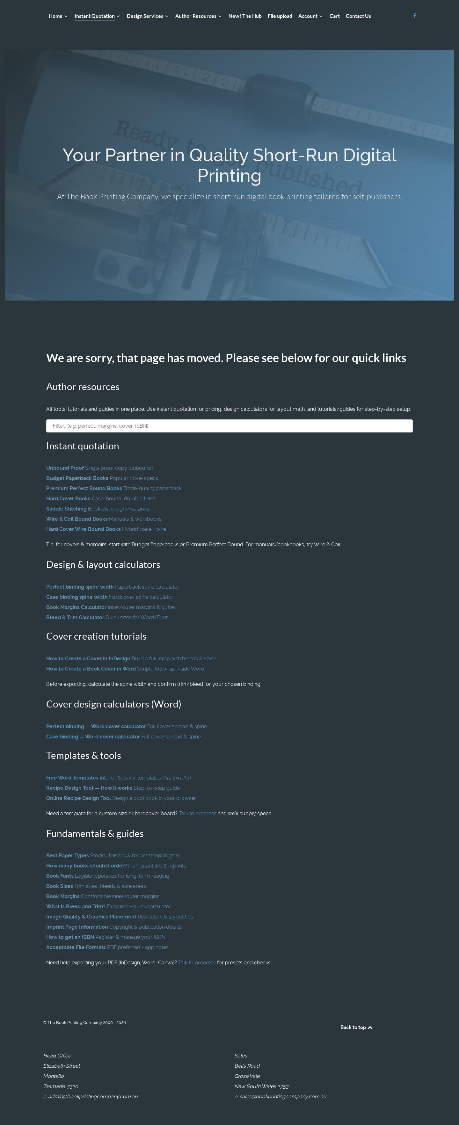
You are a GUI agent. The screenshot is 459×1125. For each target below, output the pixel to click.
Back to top (357, 1027)
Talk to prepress (197, 813)
